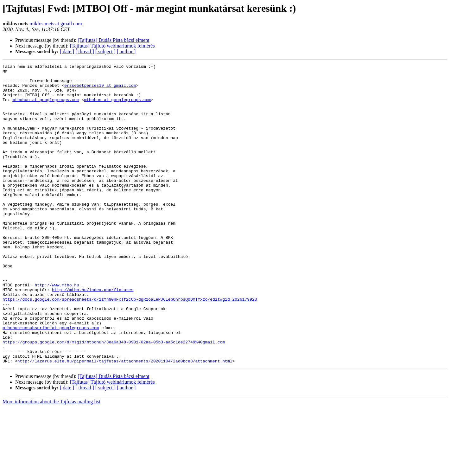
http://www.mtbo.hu (57, 329)
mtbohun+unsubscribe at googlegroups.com (51, 381)
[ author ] (126, 51)
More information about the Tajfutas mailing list (51, 461)
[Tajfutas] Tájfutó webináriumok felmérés (112, 45)
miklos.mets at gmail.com (55, 23)
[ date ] (67, 51)
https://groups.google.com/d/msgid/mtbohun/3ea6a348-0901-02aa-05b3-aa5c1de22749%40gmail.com (114, 398)
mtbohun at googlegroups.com (45, 107)
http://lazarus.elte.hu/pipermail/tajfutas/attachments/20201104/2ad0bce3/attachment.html (124, 421)
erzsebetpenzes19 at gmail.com (100, 90)
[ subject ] (105, 51)
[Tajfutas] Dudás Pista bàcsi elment (113, 40)
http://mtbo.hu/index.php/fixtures (92, 335)
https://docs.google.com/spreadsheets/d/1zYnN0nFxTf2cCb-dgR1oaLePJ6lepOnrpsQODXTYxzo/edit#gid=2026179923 (130, 346)
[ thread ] (84, 51)
